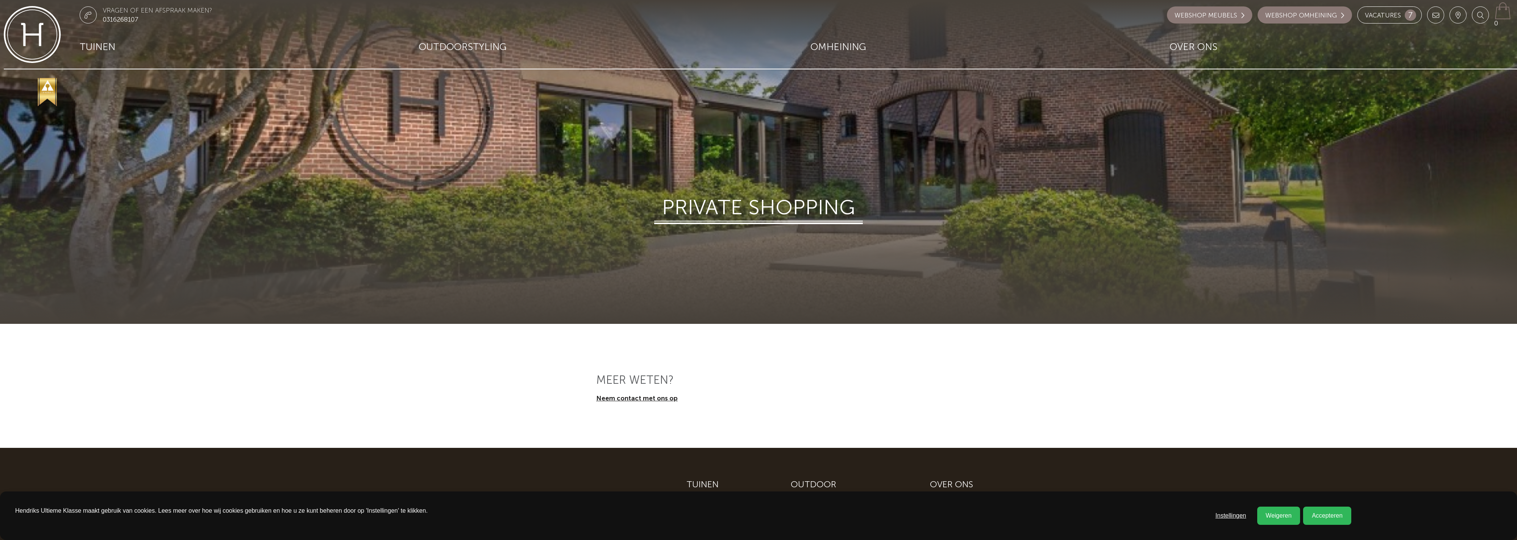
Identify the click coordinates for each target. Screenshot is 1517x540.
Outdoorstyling (463, 47)
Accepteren (1327, 515)
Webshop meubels (1210, 15)
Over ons (1193, 47)
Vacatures (1390, 15)
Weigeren (1278, 515)
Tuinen (97, 47)
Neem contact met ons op (637, 398)
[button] (1480, 15)
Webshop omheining (1304, 15)
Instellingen (1230, 515)
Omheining (838, 47)
